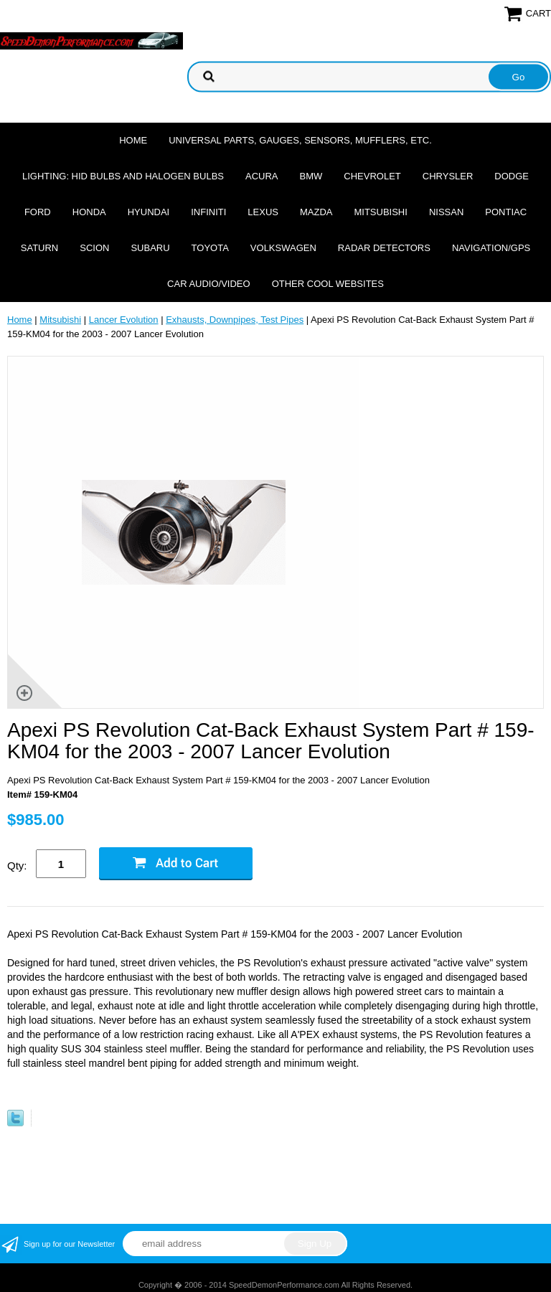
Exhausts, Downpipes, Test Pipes (234, 319)
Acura (261, 176)
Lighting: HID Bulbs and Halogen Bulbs (123, 176)
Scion (94, 247)
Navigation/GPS (491, 247)
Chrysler (448, 176)
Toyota (210, 247)
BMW (311, 176)
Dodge (511, 176)
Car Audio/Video (208, 283)
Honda (89, 212)
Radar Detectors (384, 247)
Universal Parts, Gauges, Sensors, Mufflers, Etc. (300, 140)
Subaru (150, 247)
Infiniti (208, 212)
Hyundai (149, 212)
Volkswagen (283, 247)
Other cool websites (328, 283)
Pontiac (506, 212)
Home (133, 140)
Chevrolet (372, 176)
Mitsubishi (380, 212)
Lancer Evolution (124, 319)
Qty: (17, 865)
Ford (37, 212)
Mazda (316, 212)
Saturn (39, 247)
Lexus (263, 212)
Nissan (446, 212)
